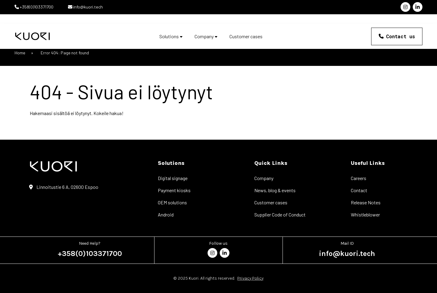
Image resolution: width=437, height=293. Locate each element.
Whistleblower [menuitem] (365, 214)
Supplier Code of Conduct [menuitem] (280, 214)
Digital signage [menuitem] (173, 178)
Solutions (169, 36)
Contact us (400, 36)
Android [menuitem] (166, 214)
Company (204, 36)
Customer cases (246, 36)
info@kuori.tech (87, 6)
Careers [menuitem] (358, 178)
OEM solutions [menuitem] (172, 202)
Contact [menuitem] (359, 190)
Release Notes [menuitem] (366, 202)
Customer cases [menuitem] (270, 202)
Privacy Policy (250, 278)
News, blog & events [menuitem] (275, 190)
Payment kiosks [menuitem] (174, 190)
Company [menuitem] (263, 178)
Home (20, 52)
